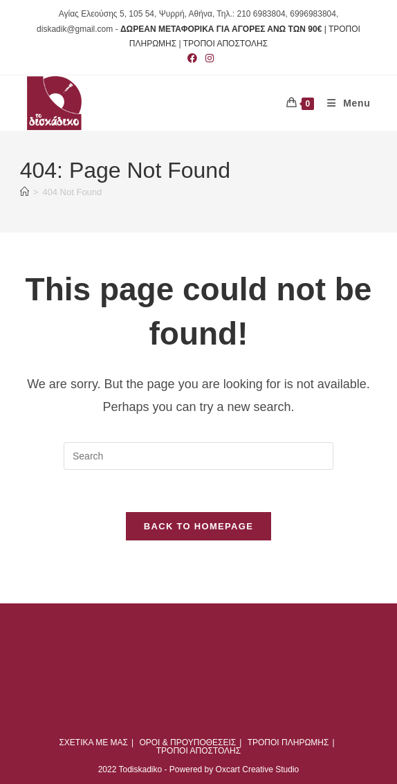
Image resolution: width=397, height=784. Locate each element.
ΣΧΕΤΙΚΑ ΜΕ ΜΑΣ (93, 742)
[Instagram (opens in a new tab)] (207, 58)
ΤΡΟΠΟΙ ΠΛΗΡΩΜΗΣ (288, 742)
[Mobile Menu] (343, 103)
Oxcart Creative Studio (257, 769)
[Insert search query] (198, 456)
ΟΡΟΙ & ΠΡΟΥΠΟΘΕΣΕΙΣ (187, 742)
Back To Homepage (198, 526)
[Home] (24, 192)
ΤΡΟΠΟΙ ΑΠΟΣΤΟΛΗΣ (225, 43)
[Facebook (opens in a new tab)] (192, 58)
